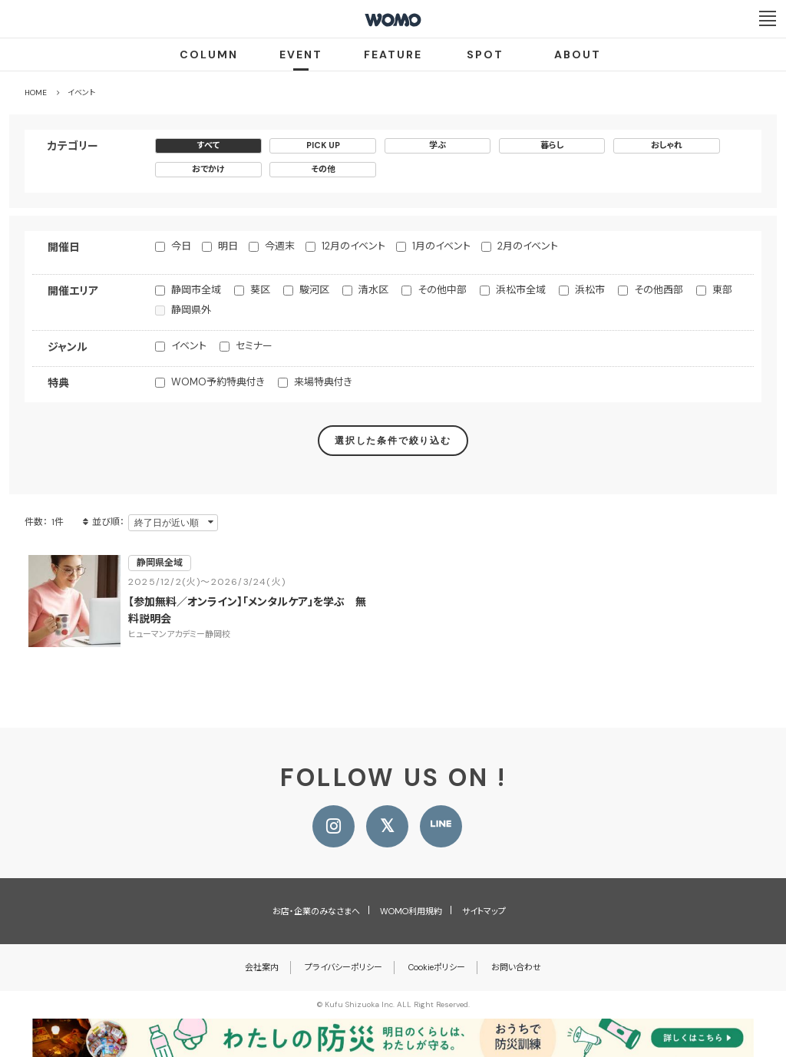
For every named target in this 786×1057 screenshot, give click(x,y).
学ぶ (437, 145)
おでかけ (208, 169)
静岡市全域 (196, 289)
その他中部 (442, 289)
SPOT (485, 54)
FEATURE (393, 54)
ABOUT (577, 54)
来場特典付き (323, 381)
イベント (188, 345)
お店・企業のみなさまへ (316, 911)
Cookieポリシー (436, 967)
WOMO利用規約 (411, 911)
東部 (722, 289)
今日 (181, 246)
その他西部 (658, 289)
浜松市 (590, 289)
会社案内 (262, 967)
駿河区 (314, 289)
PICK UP (323, 145)
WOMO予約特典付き (218, 381)
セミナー (254, 345)
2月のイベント (527, 246)
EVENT (300, 54)
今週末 (280, 246)
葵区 (260, 289)
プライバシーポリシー (343, 967)
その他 (323, 169)
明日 (228, 246)
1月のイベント (441, 246)
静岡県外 (191, 309)
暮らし (552, 145)
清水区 (373, 289)
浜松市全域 (521, 289)
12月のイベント (353, 246)
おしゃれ (666, 145)
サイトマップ (484, 911)
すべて (208, 145)
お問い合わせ (516, 967)
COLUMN (209, 54)
